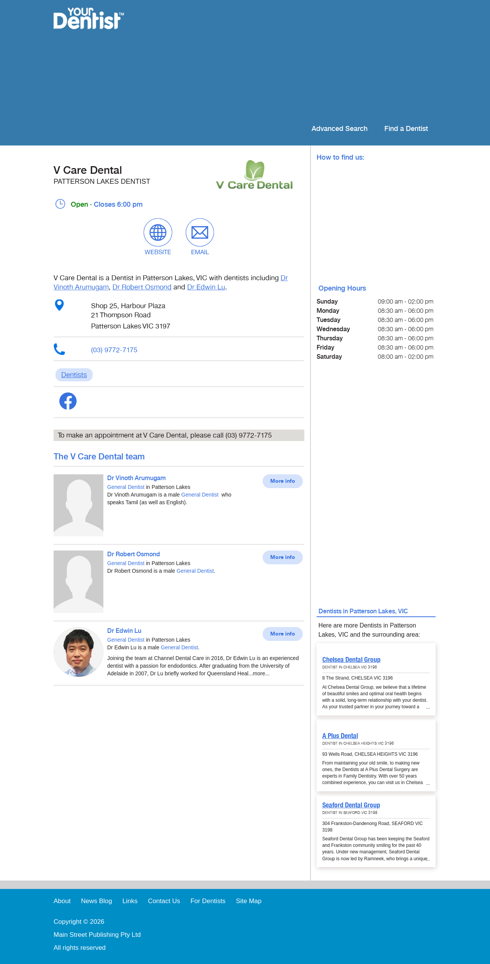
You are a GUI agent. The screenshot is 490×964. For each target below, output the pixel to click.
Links (130, 901)
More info (282, 481)
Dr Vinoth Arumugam (136, 478)
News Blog (96, 901)
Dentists (74, 375)
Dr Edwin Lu (206, 287)
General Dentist (125, 487)
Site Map (248, 901)
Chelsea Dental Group (351, 659)
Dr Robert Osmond (142, 287)
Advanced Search (340, 128)
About (62, 901)
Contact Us (164, 901)
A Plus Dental (340, 736)
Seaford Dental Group (351, 805)
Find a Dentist (406, 128)
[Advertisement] (294, 61)
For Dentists (207, 901)
